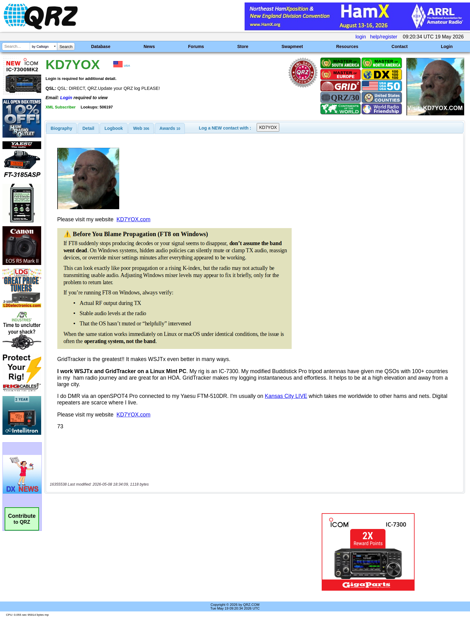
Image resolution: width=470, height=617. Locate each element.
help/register (383, 36)
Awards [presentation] (169, 128)
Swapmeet (292, 46)
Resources (347, 46)
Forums (196, 46)
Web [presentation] (141, 128)
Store (242, 46)
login (360, 36)
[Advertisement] (163, 552)
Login (447, 46)
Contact (400, 46)
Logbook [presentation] (114, 128)
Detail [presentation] (88, 128)
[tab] (61, 128)
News (149, 46)
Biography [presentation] (61, 128)
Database (100, 46)
